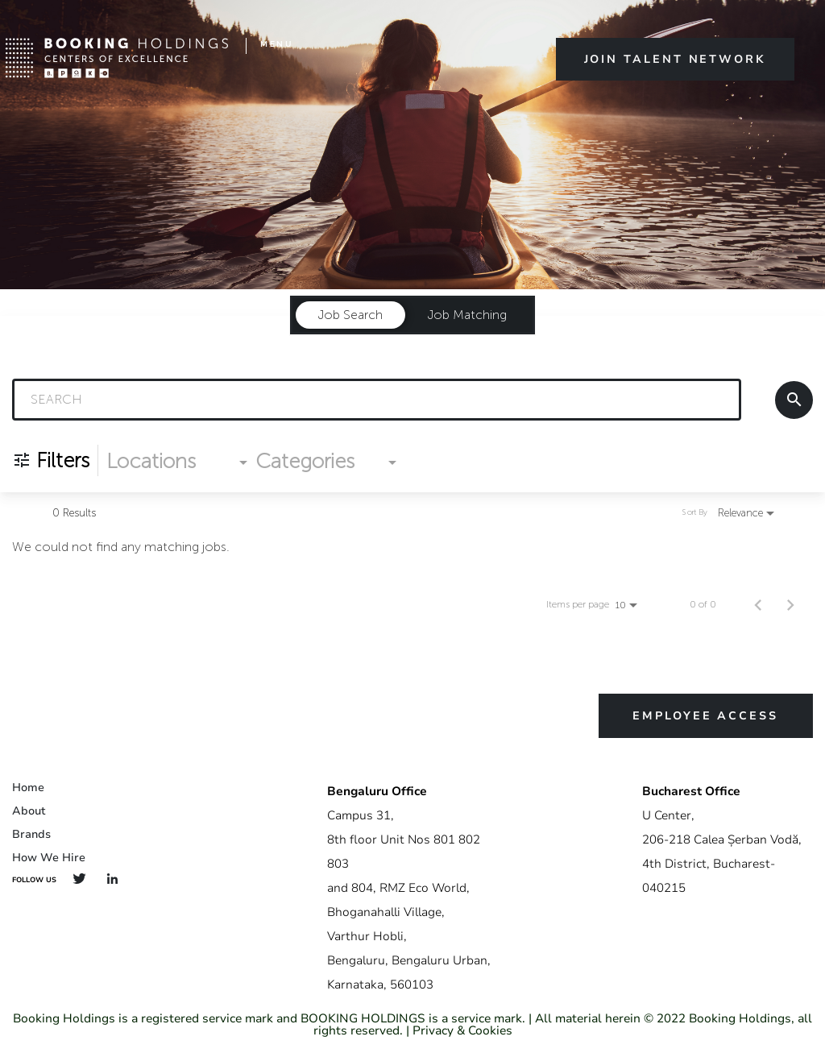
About (28, 811)
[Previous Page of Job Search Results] (758, 604)
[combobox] (377, 399)
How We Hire (48, 857)
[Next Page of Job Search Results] (790, 604)
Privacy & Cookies (462, 1030)
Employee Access (705, 715)
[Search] (794, 400)
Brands (31, 834)
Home (28, 787)
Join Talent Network (675, 59)
